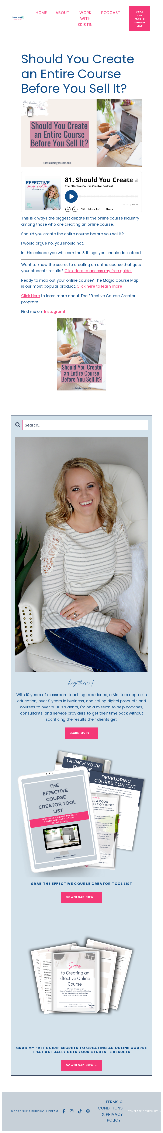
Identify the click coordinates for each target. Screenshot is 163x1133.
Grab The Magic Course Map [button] (140, 19)
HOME (41, 12)
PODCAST (111, 12)
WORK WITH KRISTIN (85, 19)
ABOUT (62, 12)
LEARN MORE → (81, 733)
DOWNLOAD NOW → (81, 897)
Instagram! (54, 311)
